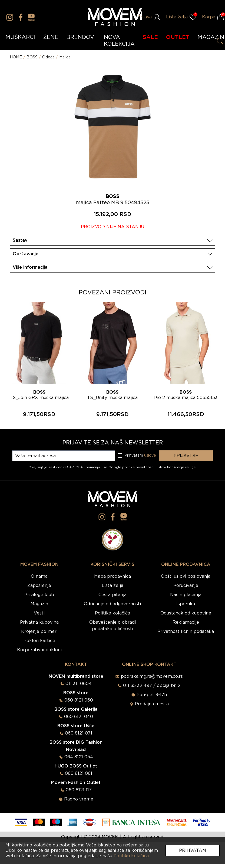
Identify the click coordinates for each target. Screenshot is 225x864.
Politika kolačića (112, 613)
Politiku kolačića (131, 856)
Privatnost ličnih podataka (185, 631)
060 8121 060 (78, 700)
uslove (150, 455)
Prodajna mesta (152, 704)
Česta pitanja (112, 595)
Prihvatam (192, 850)
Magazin (39, 604)
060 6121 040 (78, 717)
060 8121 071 (78, 733)
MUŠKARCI (20, 37)
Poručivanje (185, 585)
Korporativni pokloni (39, 650)
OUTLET (177, 37)
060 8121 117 (79, 790)
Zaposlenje (39, 585)
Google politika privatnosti (131, 467)
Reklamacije (186, 622)
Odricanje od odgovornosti (112, 604)
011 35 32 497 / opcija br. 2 (151, 685)
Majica (65, 57)
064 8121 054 (78, 757)
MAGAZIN (210, 37)
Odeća (48, 57)
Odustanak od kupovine (185, 613)
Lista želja (112, 585)
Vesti (39, 613)
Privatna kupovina (39, 622)
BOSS (32, 57)
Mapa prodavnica (112, 576)
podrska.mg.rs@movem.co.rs (152, 676)
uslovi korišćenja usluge (176, 467)
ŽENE (50, 37)
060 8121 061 (78, 773)
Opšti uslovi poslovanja (185, 576)
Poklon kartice (39, 641)
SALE (150, 37)
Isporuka (185, 604)
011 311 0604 (78, 684)
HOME (16, 57)
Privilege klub (39, 595)
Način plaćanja (185, 595)
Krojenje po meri (39, 631)
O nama (39, 576)
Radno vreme (78, 799)
